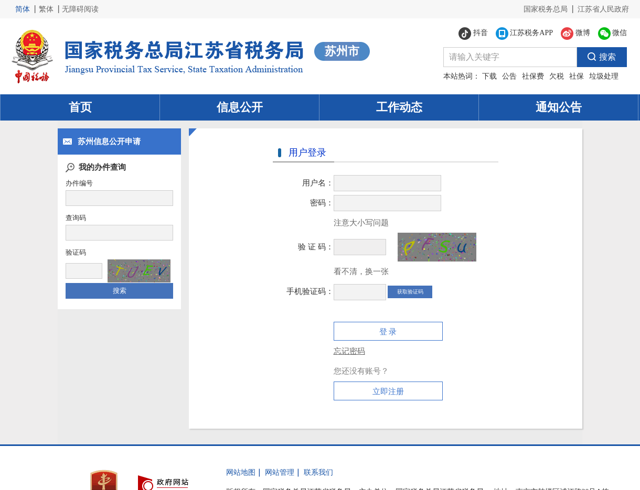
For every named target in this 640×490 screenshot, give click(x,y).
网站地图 (240, 472)
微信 (612, 33)
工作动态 (399, 107)
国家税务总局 (546, 9)
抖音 (473, 33)
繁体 (46, 9)
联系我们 (318, 472)
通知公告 (559, 107)
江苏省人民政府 (603, 9)
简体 (22, 9)
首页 (80, 107)
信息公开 (240, 107)
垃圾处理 (603, 76)
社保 (576, 76)
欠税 (556, 76)
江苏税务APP (524, 33)
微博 (575, 33)
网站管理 (279, 472)
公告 (509, 76)
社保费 (533, 76)
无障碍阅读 (80, 9)
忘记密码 (349, 351)
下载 (489, 76)
